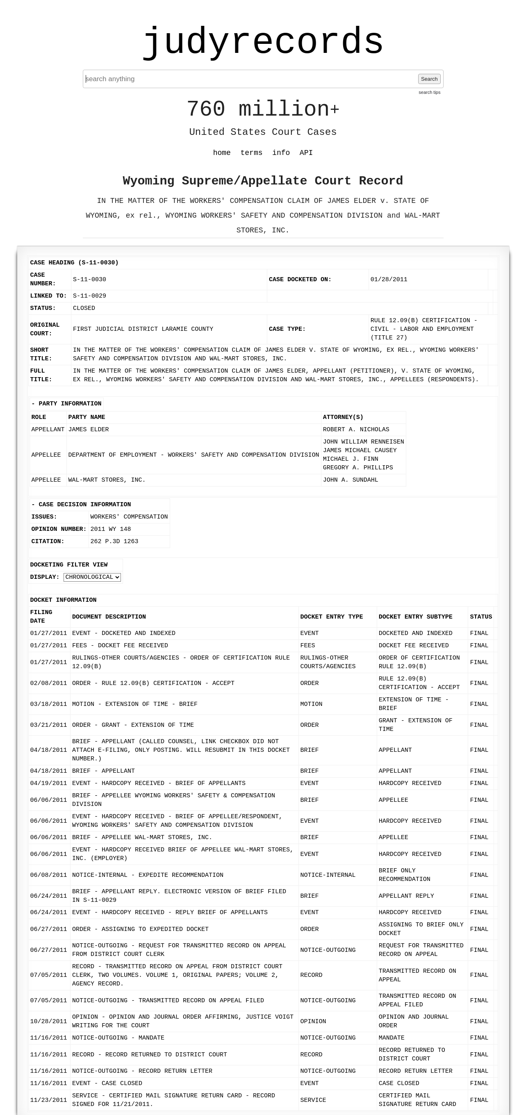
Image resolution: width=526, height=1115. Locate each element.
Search (429, 79)
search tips (429, 92)
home (222, 153)
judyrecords (263, 43)
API (306, 153)
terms (252, 153)
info (281, 153)
